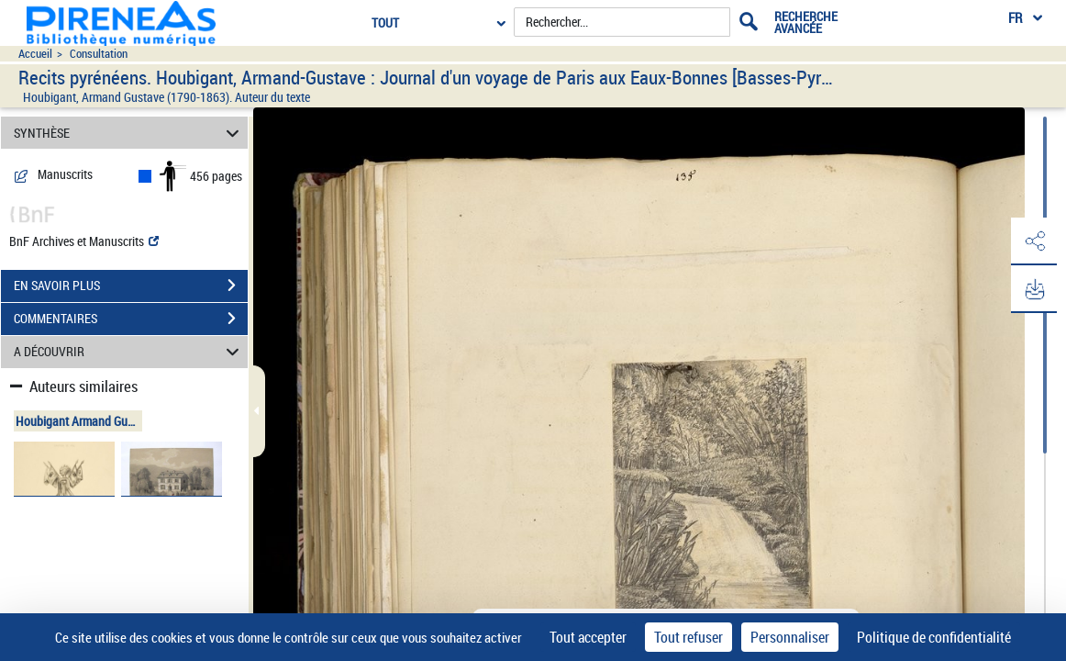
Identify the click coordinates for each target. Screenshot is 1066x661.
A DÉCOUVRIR (129, 352)
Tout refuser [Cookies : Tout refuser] (688, 637)
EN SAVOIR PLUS (131, 285)
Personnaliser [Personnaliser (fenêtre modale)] (789, 637)
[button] (1034, 241)
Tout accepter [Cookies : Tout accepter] (588, 637)
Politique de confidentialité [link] (934, 637)
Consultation (99, 54)
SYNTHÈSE (129, 133)
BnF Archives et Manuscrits (84, 241)
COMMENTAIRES (131, 318)
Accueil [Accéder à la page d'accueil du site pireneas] (35, 54)
